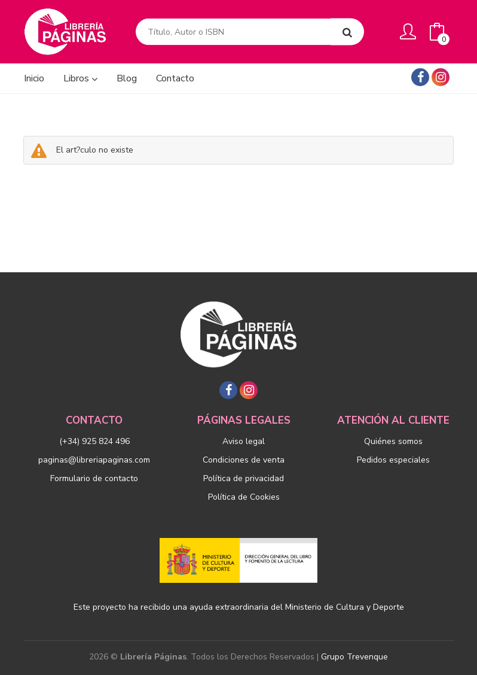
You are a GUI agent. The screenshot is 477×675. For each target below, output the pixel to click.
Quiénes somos (393, 441)
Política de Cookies (244, 497)
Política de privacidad (243, 478)
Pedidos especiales (393, 460)
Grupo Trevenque (354, 656)
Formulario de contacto (94, 478)
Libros (80, 78)
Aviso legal (243, 441)
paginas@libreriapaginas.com (94, 460)
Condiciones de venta (244, 460)
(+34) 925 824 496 (94, 441)
